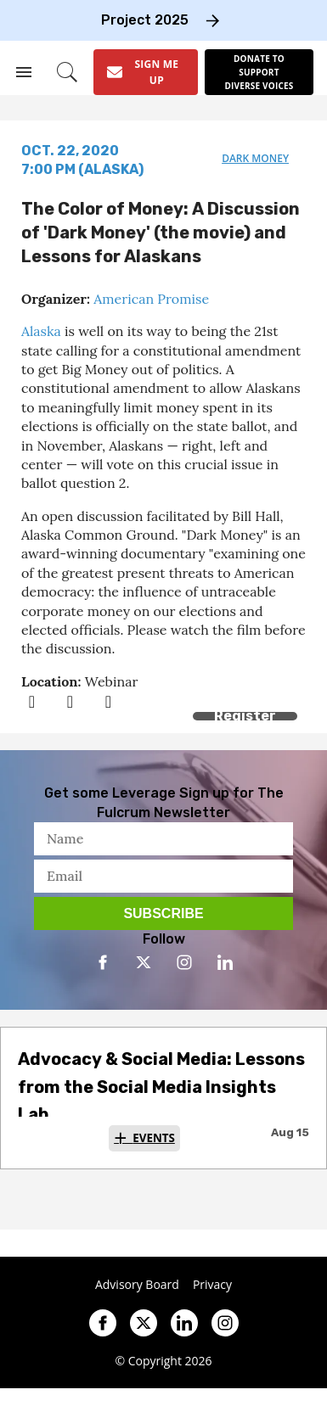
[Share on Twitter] (70, 701)
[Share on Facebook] (31, 701)
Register (245, 716)
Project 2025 (145, 20)
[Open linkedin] (225, 962)
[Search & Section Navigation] (24, 72)
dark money (255, 158)
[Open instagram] (184, 962)
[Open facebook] (102, 962)
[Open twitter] (143, 962)
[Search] (67, 72)
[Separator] (108, 701)
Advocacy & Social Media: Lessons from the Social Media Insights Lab (161, 1086)
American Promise (151, 298)
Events (153, 1138)
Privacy (212, 1284)
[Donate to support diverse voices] (259, 72)
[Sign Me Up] (145, 72)
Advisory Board (137, 1284)
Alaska (41, 330)
